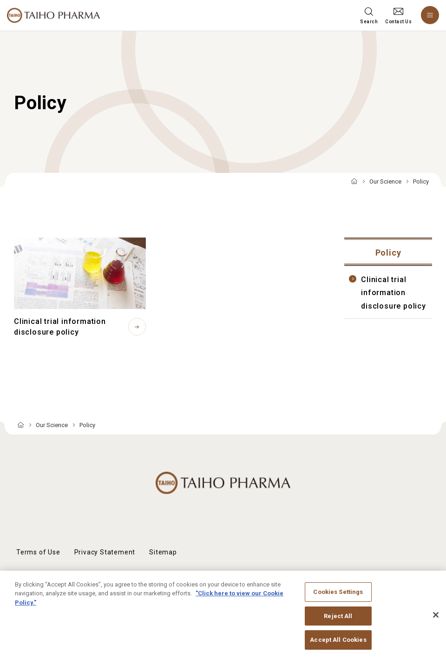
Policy (388, 252)
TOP (354, 181)
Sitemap (163, 552)
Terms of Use (38, 552)
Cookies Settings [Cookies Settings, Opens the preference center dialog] (338, 597)
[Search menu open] (368, 15)
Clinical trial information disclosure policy (393, 292)
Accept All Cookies (338, 645)
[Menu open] (430, 15)
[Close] (436, 620)
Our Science (385, 181)
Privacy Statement (105, 552)
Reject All (338, 621)
